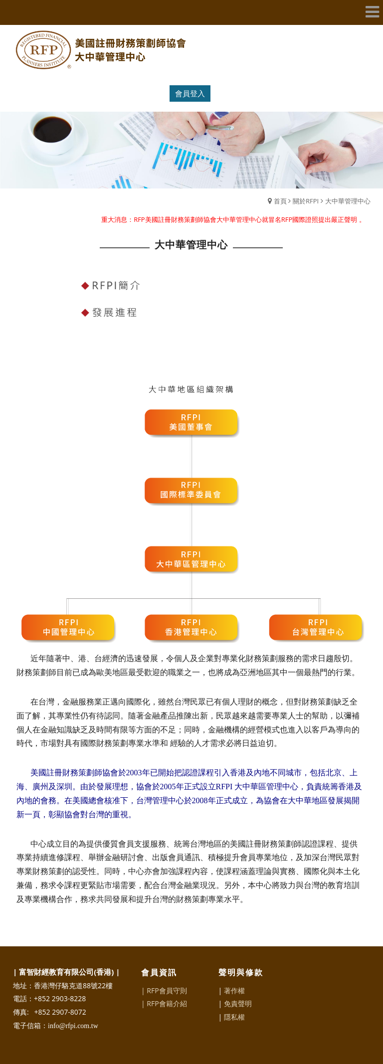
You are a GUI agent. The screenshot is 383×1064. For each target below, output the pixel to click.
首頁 (280, 200)
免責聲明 (238, 1003)
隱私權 (234, 1017)
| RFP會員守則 (164, 990)
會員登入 (190, 93)
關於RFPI (306, 200)
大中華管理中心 (348, 200)
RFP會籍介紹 (167, 1003)
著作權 (234, 990)
